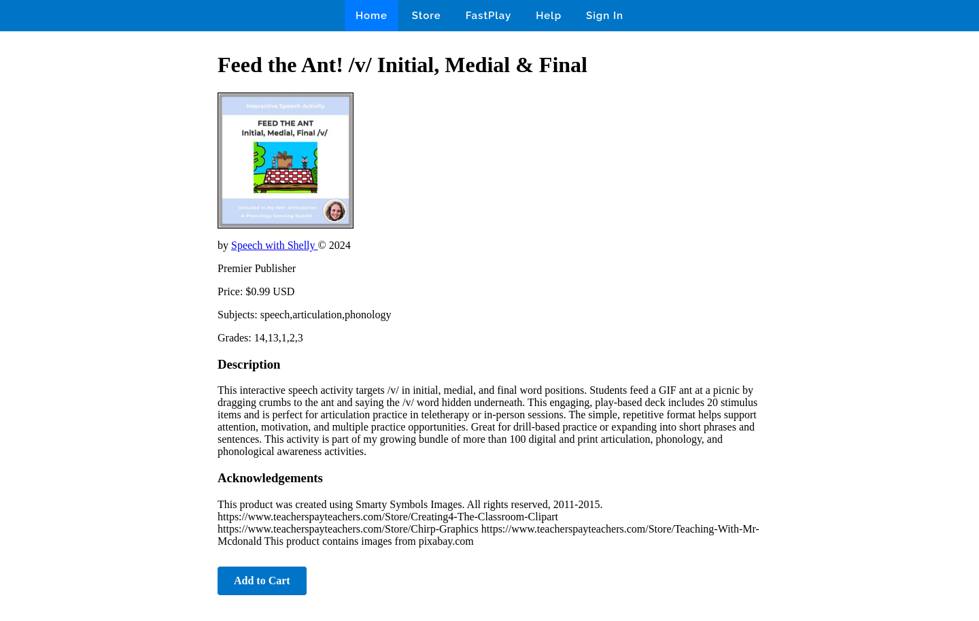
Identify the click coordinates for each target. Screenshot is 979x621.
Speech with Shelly (274, 245)
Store (426, 16)
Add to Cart (262, 580)
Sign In (604, 16)
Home (372, 16)
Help (549, 16)
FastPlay (489, 16)
